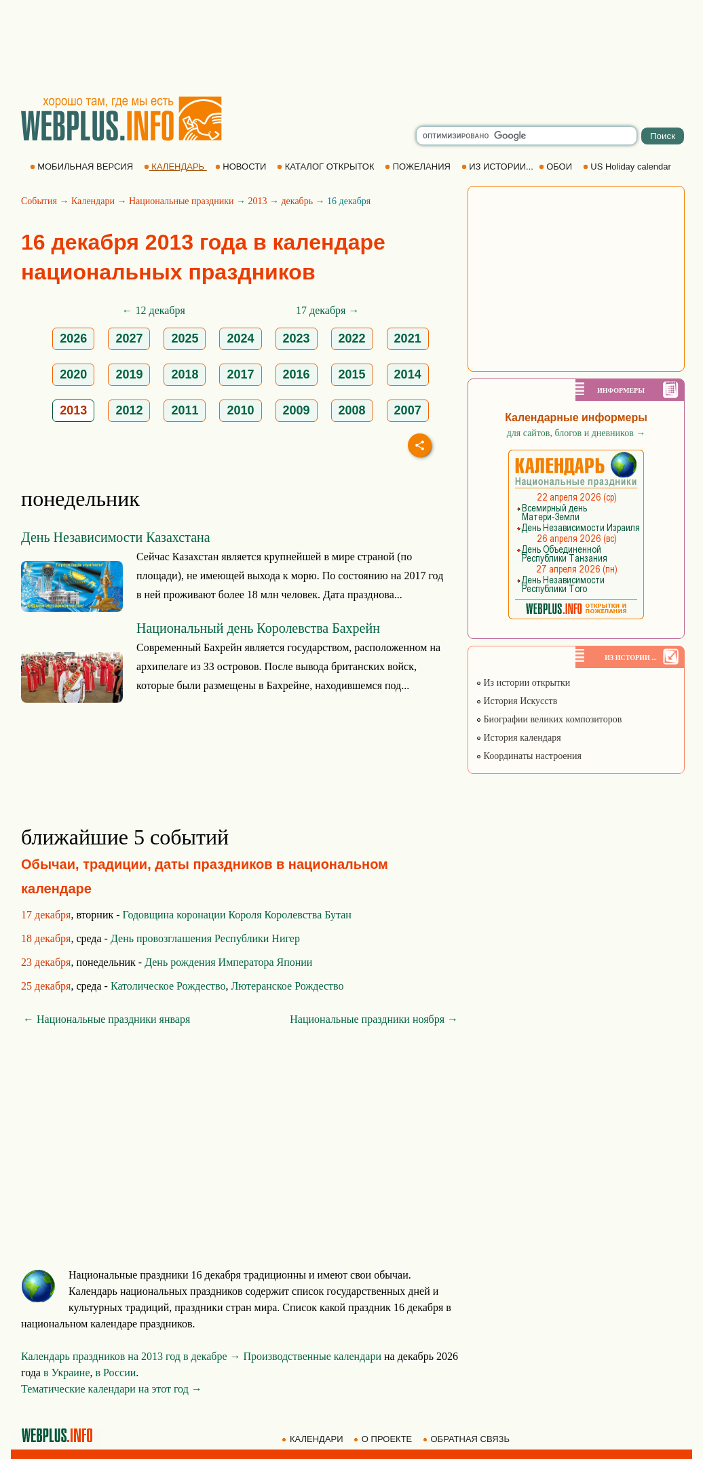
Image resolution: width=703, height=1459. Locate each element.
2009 (296, 410)
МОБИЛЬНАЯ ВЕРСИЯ (83, 166)
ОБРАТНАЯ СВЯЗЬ (467, 1439)
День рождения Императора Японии (228, 962)
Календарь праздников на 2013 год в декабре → (131, 1356)
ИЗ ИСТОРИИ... (498, 166)
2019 (128, 374)
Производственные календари (312, 1356)
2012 (128, 410)
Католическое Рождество (168, 986)
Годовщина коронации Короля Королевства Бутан (237, 914)
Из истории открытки (523, 683)
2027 (128, 338)
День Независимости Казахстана (115, 537)
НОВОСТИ (242, 166)
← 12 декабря (153, 310)
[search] (526, 135)
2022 (352, 338)
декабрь (297, 201)
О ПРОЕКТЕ (384, 1439)
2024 (240, 338)
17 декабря (46, 914)
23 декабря (46, 962)
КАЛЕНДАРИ (313, 1439)
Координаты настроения (529, 756)
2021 (407, 338)
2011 (184, 410)
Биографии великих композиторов (549, 719)
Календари (93, 201)
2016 (296, 374)
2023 (296, 338)
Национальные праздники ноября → (374, 1019)
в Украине (66, 1372)
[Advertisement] (351, 47)
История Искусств (516, 701)
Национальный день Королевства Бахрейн (258, 628)
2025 (184, 338)
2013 (257, 201)
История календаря (518, 738)
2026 (73, 338)
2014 (407, 374)
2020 (73, 374)
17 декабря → (327, 310)
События (39, 201)
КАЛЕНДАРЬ (175, 166)
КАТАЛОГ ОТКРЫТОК (327, 166)
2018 (184, 374)
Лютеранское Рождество (287, 986)
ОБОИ (557, 166)
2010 (240, 410)
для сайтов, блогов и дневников (576, 433)
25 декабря (46, 986)
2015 (352, 374)
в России (116, 1372)
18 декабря (46, 938)
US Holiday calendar (628, 166)
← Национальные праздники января (106, 1019)
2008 (352, 410)
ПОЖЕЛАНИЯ (419, 166)
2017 (240, 374)
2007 (407, 410)
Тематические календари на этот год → (111, 1389)
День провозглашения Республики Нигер (205, 938)
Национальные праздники (181, 201)
